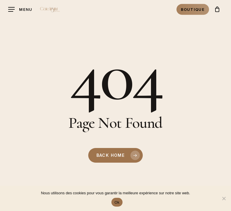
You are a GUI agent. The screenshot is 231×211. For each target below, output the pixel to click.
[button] (20, 9)
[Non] (224, 198)
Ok (116, 202)
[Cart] (217, 9)
